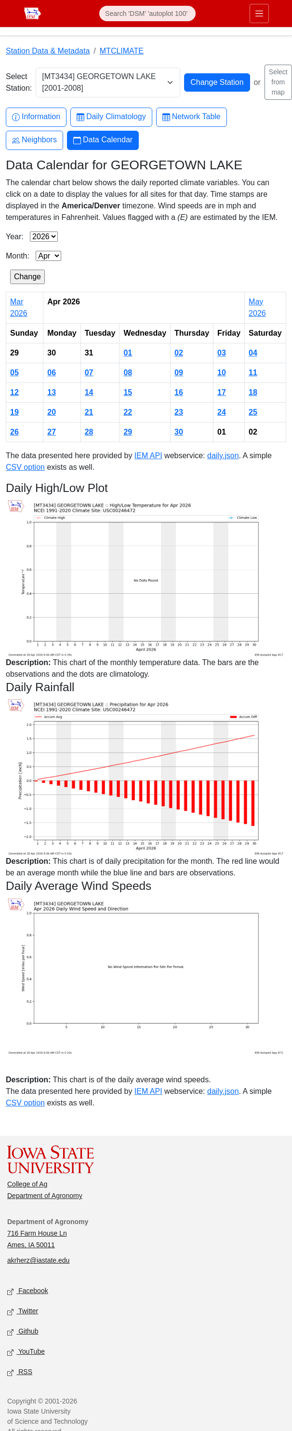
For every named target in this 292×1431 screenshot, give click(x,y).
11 (253, 372)
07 (89, 372)
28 (89, 432)
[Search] (147, 13)
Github (22, 1331)
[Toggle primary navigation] (259, 13)
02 (178, 353)
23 (178, 412)
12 (14, 392)
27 (51, 432)
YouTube (26, 1352)
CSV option (25, 467)
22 (127, 412)
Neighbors (34, 140)
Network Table (191, 116)
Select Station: (19, 82)
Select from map (278, 82)
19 (14, 412)
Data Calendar (103, 140)
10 (221, 372)
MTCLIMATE (122, 51)
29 (127, 432)
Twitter (22, 1311)
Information (36, 116)
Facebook (27, 1291)
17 (221, 392)
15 (127, 392)
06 (51, 372)
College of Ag (27, 1184)
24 (221, 412)
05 (14, 372)
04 (253, 353)
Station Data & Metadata (48, 51)
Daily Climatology (111, 116)
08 (127, 372)
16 (178, 392)
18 (253, 392)
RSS (19, 1372)
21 (89, 412)
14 (89, 392)
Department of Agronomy (44, 1195)
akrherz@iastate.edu (38, 1260)
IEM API (148, 455)
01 (127, 353)
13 (51, 392)
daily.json (223, 455)
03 (221, 353)
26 (14, 432)
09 (178, 372)
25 (253, 412)
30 (178, 432)
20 (51, 412)
